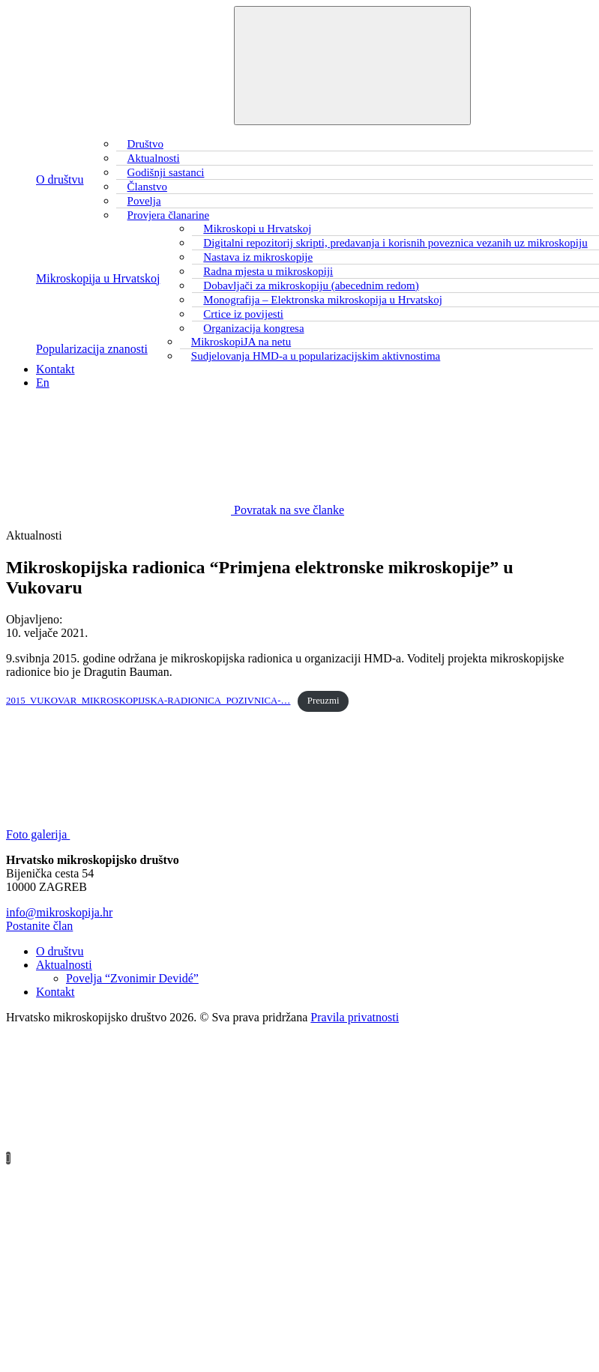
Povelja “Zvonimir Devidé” (132, 978)
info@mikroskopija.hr (59, 912)
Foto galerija (150, 834)
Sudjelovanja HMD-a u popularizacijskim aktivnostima (315, 356)
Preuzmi (323, 700)
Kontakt (55, 369)
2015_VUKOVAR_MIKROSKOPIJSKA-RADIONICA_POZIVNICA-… (148, 700)
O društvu (60, 179)
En (42, 382)
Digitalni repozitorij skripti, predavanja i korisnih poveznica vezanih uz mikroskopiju (395, 243)
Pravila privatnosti (354, 1017)
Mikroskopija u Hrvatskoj (98, 278)
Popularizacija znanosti (92, 348)
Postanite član (39, 925)
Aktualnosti (64, 964)
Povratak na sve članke (175, 510)
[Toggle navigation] (352, 65)
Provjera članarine (168, 215)
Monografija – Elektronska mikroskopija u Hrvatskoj (322, 300)
